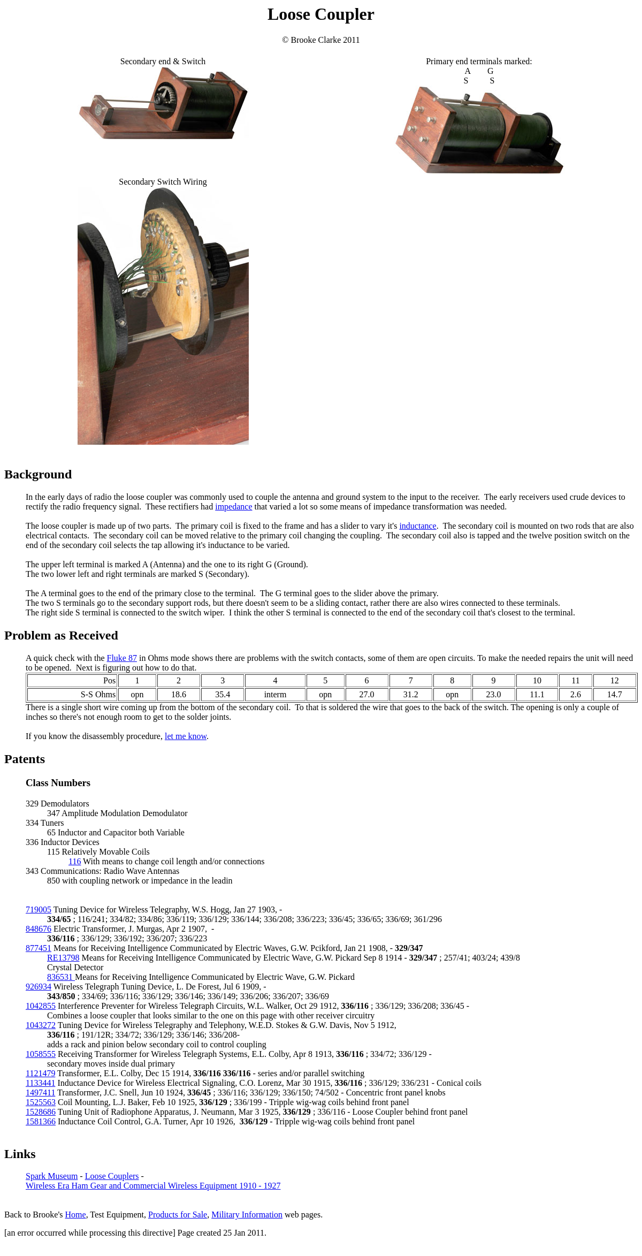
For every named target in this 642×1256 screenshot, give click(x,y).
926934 (38, 986)
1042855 (41, 1005)
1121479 (40, 1073)
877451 (38, 948)
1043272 (41, 1025)
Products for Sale (177, 1214)
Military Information (246, 1214)
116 (74, 861)
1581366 (41, 1121)
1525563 (41, 1102)
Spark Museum (52, 1176)
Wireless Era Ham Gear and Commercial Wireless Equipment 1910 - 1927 (153, 1185)
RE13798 (63, 957)
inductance (417, 525)
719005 (38, 909)
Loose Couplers (112, 1176)
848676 (38, 928)
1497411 (40, 1092)
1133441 (40, 1082)
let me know (186, 736)
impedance (233, 506)
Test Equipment (117, 1214)
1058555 (41, 1054)
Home (75, 1214)
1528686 (41, 1111)
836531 (61, 976)
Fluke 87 (122, 658)
